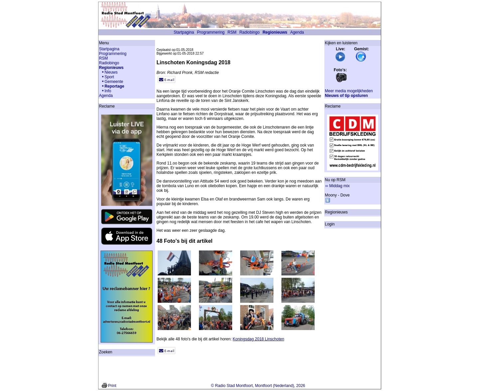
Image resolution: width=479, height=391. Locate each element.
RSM (232, 32)
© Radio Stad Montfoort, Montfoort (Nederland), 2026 (258, 385)
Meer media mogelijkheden (349, 91)
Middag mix (339, 186)
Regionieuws (274, 32)
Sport (109, 77)
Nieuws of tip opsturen (346, 95)
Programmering (211, 32)
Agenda (297, 32)
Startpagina (184, 32)
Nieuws (110, 72)
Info (107, 91)
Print (112, 385)
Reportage (114, 86)
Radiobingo (250, 32)
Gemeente (113, 81)
